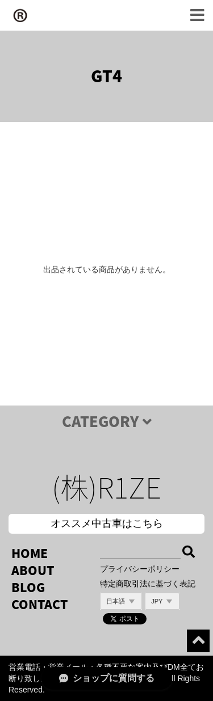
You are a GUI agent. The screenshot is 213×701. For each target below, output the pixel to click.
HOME (29, 553)
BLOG (28, 587)
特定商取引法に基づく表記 (147, 583)
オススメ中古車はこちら (107, 523)
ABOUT (32, 570)
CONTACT (39, 604)
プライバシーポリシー (139, 568)
